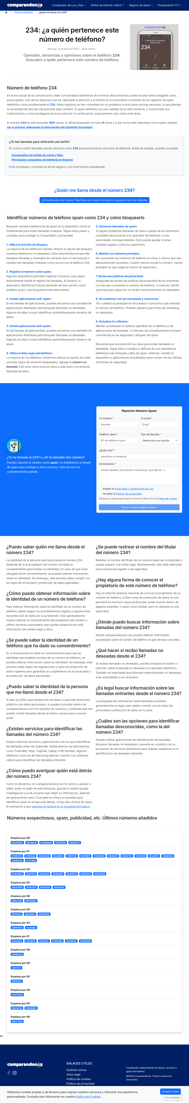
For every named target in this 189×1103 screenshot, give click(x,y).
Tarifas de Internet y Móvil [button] (106, 5)
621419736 (72, 874)
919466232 (17, 860)
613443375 (71, 941)
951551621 (17, 981)
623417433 (86, 874)
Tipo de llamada (150, 434)
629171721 (31, 874)
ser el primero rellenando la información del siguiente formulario (49, 127)
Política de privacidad (128, 493)
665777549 (17, 1021)
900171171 (16, 968)
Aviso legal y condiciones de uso (134, 488)
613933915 (17, 941)
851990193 (45, 887)
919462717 (113, 856)
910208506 (99, 856)
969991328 (17, 954)
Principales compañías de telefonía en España (42, 159)
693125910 (30, 914)
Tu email (146, 418)
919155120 (30, 856)
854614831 (59, 887)
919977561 (72, 856)
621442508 (17, 874)
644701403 (17, 994)
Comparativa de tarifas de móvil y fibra (37, 155)
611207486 (57, 941)
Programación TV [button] (168, 5)
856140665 (17, 887)
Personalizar (172, 1097)
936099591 (17, 927)
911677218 (140, 856)
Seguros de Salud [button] (140, 5)
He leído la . (122, 493)
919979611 (85, 856)
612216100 (30, 941)
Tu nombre (106, 418)
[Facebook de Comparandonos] (9, 1072)
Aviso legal (74, 1074)
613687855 (85, 941)
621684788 (99, 874)
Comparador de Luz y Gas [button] (68, 5)
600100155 (32, 842)
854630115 (31, 887)
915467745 (127, 856)
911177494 (31, 860)
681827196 (17, 900)
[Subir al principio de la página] (1, 1036)
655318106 (17, 1008)
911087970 (17, 856)
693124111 (16, 914)
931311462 (31, 927)
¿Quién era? (107, 450)
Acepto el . (128, 488)
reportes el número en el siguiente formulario (61, 806)
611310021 (44, 941)
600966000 (46, 842)
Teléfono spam (108, 434)
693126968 (44, 914)
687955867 (31, 900)
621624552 (58, 874)
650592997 (31, 1008)
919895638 (167, 856)
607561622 (60, 842)
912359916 (58, 856)
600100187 (74, 842)
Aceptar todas (170, 1091)
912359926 (44, 856)
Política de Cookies (88, 1096)
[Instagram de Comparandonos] (14, 1072)
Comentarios (107, 463)
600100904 (17, 842)
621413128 (44, 874)
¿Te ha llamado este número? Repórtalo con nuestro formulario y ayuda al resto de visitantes (94, 200)
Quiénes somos (77, 1070)
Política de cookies (167, 498)
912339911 (154, 856)
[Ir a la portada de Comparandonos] (25, 1065)
